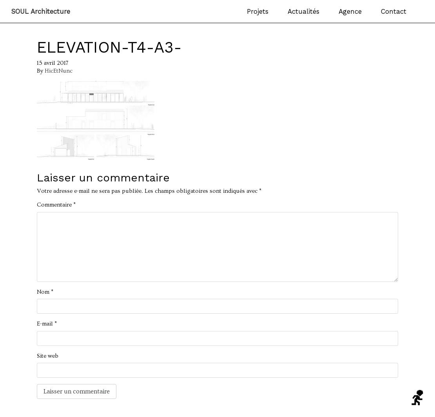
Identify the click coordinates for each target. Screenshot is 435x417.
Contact (393, 11)
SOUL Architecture (40, 11)
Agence (350, 11)
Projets (257, 11)
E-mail (47, 323)
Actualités (303, 11)
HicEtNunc (58, 71)
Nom (45, 292)
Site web (47, 356)
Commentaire (56, 204)
